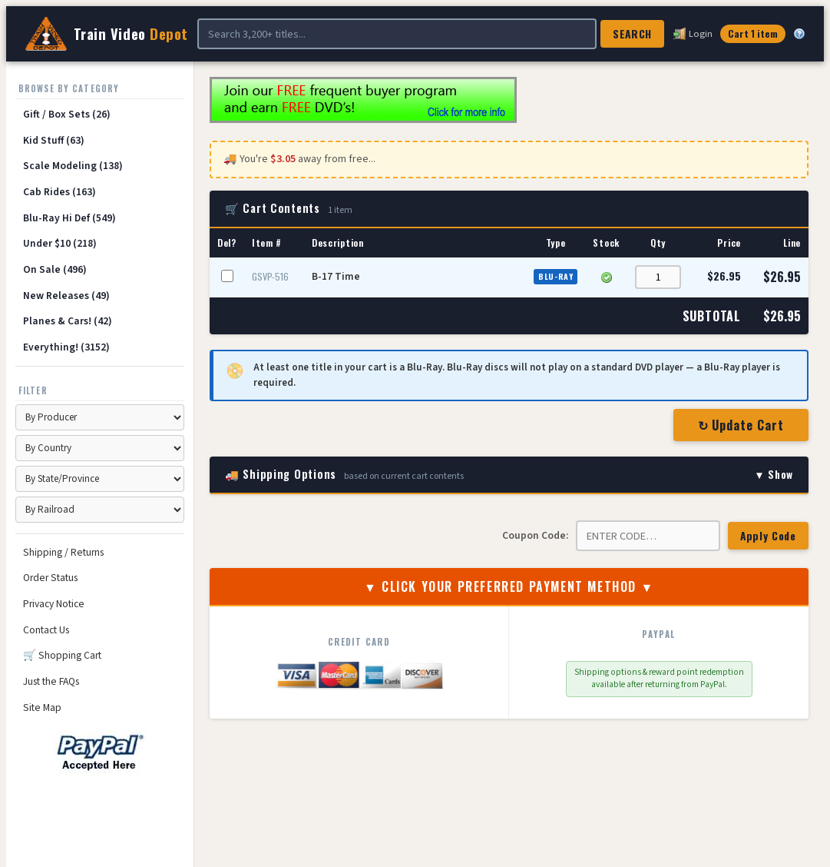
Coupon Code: (535, 535)
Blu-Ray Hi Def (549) (69, 218)
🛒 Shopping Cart (62, 655)
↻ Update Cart (741, 425)
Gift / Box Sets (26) (67, 114)
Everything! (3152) (66, 347)
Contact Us (46, 630)
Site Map (42, 707)
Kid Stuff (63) (53, 140)
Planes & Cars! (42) (67, 321)
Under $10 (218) (60, 243)
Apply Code (768, 535)
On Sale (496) (55, 269)
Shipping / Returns (63, 552)
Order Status (50, 577)
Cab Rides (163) (59, 191)
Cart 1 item (753, 33)
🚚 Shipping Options (509, 474)
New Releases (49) (66, 295)
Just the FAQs (51, 681)
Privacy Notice (53, 603)
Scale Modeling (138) (73, 165)
